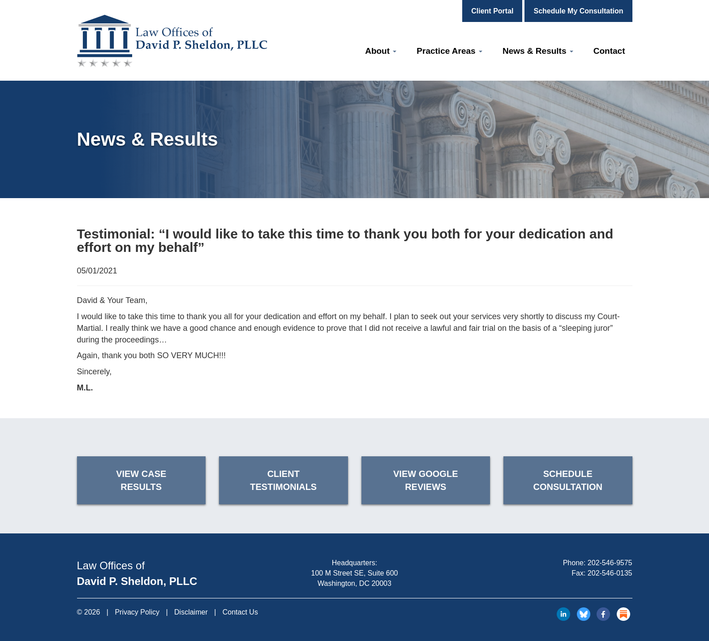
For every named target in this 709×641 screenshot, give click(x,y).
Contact (609, 51)
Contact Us (240, 612)
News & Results (538, 51)
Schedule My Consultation (578, 11)
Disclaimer (191, 612)
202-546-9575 (610, 563)
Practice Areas (449, 51)
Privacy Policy (137, 612)
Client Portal (492, 11)
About (380, 51)
